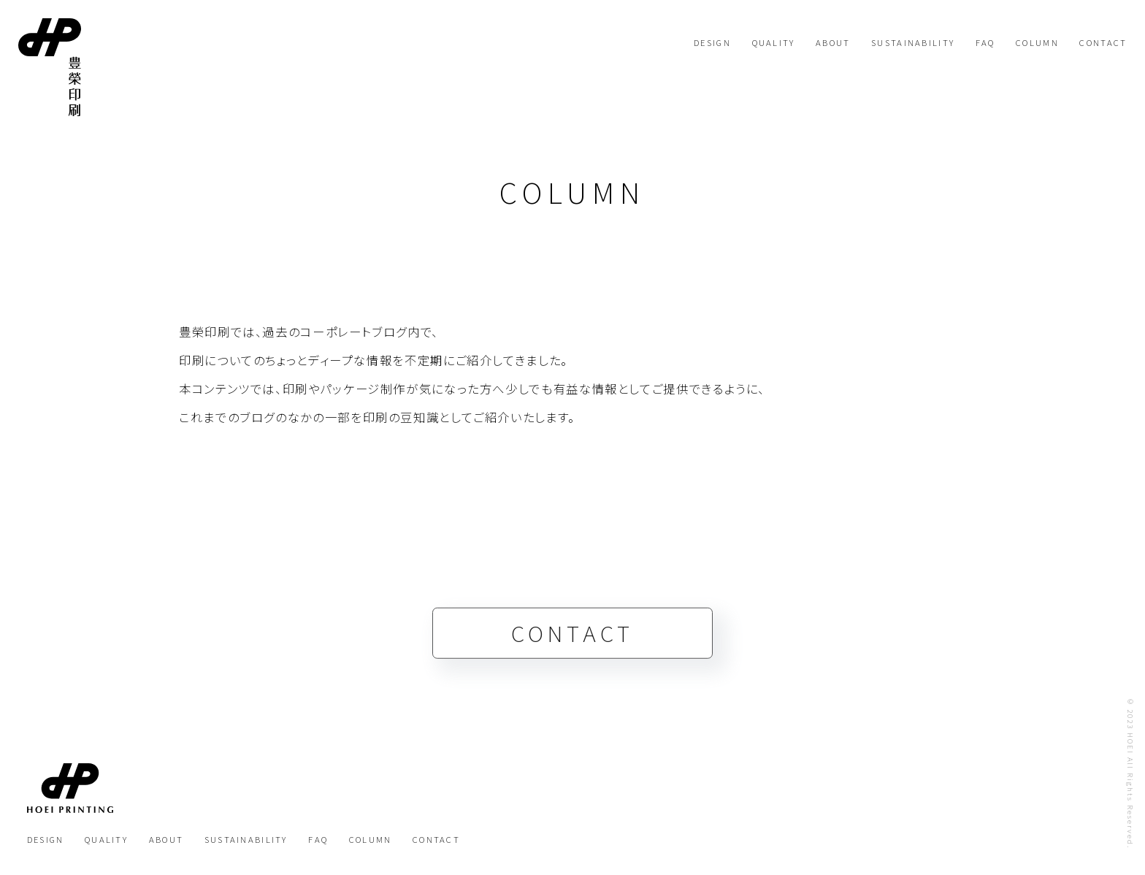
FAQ (985, 42)
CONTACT (1103, 42)
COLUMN (1037, 42)
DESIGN (712, 42)
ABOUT (833, 42)
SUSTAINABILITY (912, 42)
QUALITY (773, 42)
